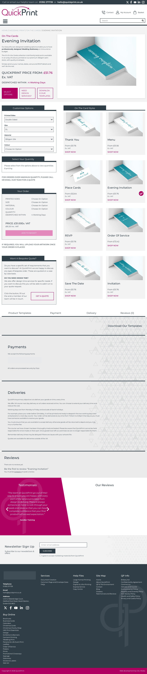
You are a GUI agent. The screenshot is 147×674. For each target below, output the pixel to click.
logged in (18, 472)
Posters (6, 649)
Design (76, 582)
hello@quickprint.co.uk (70, 2)
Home (5, 30)
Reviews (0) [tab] (127, 313)
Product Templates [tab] (19, 313)
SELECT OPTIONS (8, 93)
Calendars (7, 623)
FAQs (43, 584)
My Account (123, 12)
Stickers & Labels (9, 661)
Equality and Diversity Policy (132, 591)
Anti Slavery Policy (128, 594)
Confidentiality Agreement (131, 582)
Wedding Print (17, 30)
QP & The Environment (105, 584)
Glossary (99, 591)
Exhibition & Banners (11, 635)
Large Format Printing (82, 580)
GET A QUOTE (42, 296)
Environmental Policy (129, 589)
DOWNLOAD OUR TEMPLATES (44, 93)
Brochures (7, 619)
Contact (108, 12)
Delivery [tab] (91, 313)
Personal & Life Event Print (13, 642)
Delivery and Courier (129, 587)
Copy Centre (78, 589)
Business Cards (9, 621)
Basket (138, 12)
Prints (5, 651)
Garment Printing (10, 637)
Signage (6, 656)
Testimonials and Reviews (106, 594)
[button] (7, 509)
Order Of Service (9, 647)
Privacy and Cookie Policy (131, 598)
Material (7, 135)
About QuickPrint (103, 582)
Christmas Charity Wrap (12, 628)
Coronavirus (125, 584)
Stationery (7, 658)
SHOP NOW (70, 152)
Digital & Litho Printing (82, 584)
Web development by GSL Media (132, 671)
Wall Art (6, 663)
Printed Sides (9, 115)
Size (6, 125)
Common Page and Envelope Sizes (54, 582)
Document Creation (48, 580)
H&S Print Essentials (11, 630)
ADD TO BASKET (29, 233)
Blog (98, 589)
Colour (7, 145)
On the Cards (34, 30)
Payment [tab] (55, 313)
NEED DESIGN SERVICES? (27, 93)
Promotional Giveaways (12, 654)
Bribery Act (125, 580)
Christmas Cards (9, 625)
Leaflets (6, 644)
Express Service (79, 587)
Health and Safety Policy (130, 596)
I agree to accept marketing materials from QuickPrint (62, 556)
